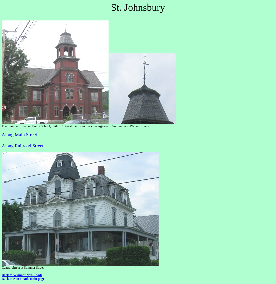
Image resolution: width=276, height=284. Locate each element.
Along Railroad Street (22, 145)
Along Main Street (19, 134)
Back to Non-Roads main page (23, 278)
